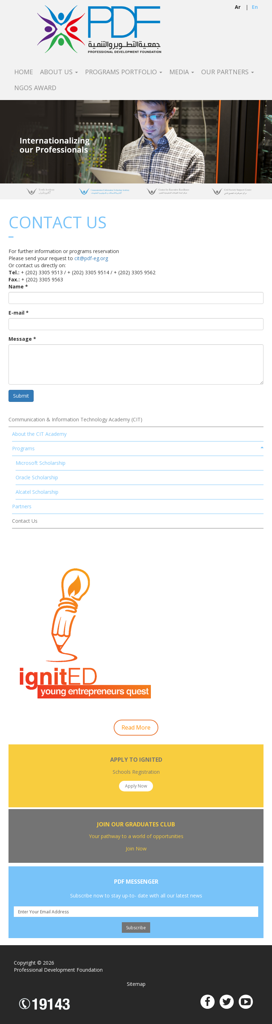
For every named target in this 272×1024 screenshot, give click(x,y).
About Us (59, 72)
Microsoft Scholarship (41, 463)
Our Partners (227, 72)
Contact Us (25, 520)
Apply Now (136, 786)
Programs (23, 448)
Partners (22, 506)
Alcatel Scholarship (37, 491)
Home (23, 72)
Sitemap (136, 984)
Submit (21, 395)
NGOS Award (35, 88)
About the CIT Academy (39, 434)
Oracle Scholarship (37, 477)
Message (22, 338)
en (255, 7)
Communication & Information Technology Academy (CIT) (75, 419)
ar (237, 7)
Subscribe (136, 928)
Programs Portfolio (123, 72)
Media (181, 72)
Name (18, 286)
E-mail (18, 312)
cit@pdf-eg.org (91, 258)
